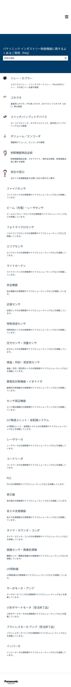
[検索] (65, 42)
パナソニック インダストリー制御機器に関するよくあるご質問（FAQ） (34, 34)
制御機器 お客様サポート (11, 675)
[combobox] (33, 42)
